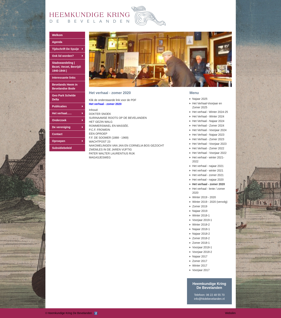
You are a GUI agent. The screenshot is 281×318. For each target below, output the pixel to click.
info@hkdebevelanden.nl (209, 298)
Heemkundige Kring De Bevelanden (70, 313)
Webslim (230, 313)
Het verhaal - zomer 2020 (105, 104)
